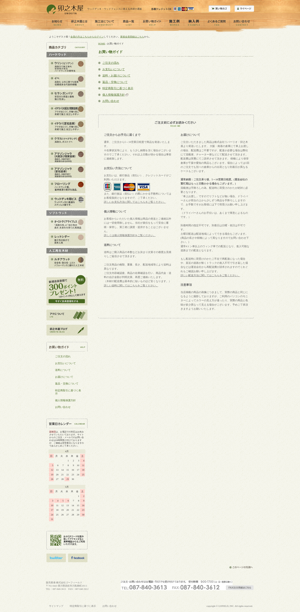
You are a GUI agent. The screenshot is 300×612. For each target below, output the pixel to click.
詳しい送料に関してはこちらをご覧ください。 (131, 285)
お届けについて (64, 376)
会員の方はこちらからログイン (87, 36)
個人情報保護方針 (113, 94)
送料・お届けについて (116, 75)
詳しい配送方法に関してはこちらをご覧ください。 (210, 275)
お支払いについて (113, 69)
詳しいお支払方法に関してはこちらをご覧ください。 (135, 201)
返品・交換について (115, 82)
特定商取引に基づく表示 (117, 88)
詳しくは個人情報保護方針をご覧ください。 (130, 235)
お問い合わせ (110, 101)
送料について (63, 370)
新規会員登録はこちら (132, 36)
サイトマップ (56, 606)
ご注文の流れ (110, 62)
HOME (101, 43)
